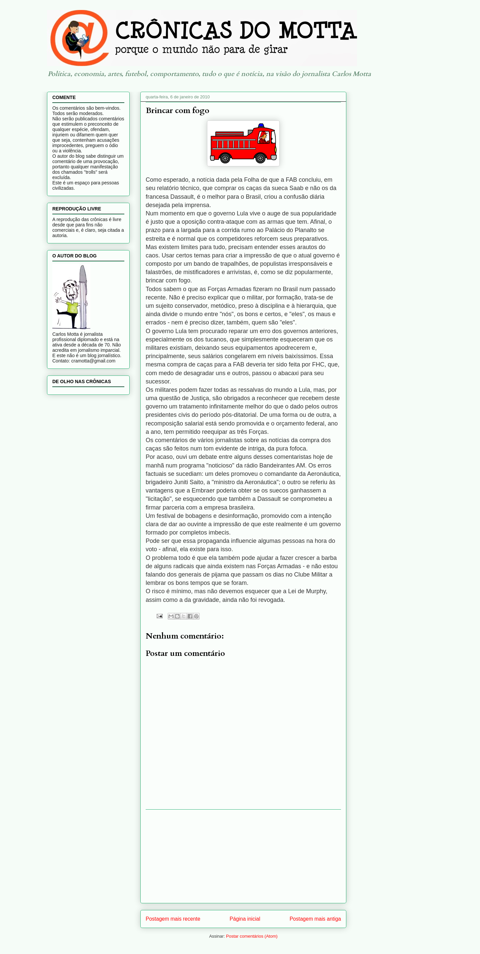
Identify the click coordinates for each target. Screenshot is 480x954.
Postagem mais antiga (315, 919)
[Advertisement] (243, 856)
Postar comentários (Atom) (252, 936)
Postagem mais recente (173, 919)
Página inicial (245, 919)
